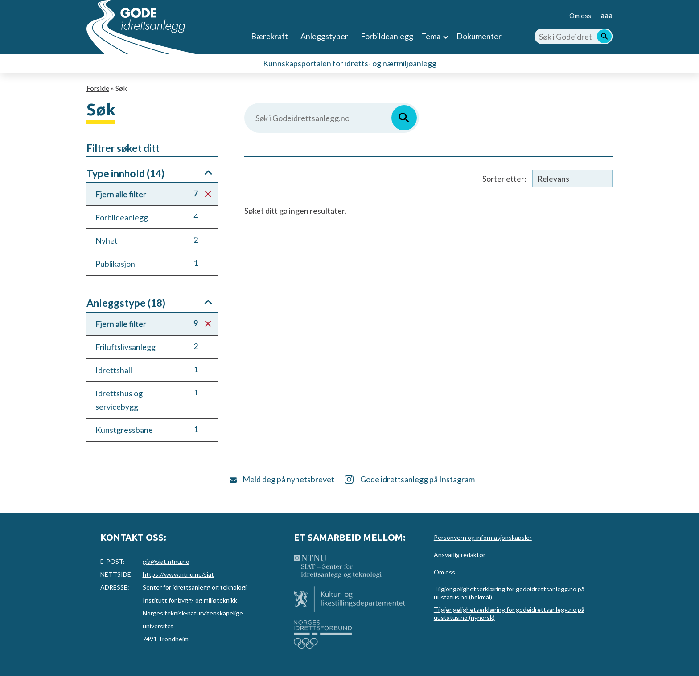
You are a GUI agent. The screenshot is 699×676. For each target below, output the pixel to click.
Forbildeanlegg (387, 36)
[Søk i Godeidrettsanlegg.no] (574, 36)
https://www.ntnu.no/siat (178, 574)
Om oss (580, 16)
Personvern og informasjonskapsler (483, 537)
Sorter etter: (504, 178)
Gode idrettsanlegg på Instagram (417, 479)
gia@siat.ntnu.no (166, 561)
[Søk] (604, 36)
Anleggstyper (324, 36)
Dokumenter (479, 36)
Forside (97, 88)
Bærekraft (269, 36)
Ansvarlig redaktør (459, 554)
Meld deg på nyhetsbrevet (288, 479)
